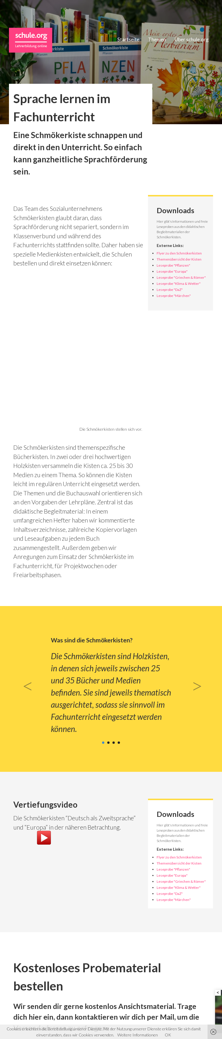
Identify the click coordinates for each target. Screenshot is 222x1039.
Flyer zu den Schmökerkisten (179, 253)
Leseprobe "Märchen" (174, 295)
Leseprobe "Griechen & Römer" (181, 277)
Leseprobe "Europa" (172, 271)
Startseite (128, 39)
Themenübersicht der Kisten (179, 259)
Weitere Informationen (137, 1034)
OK (168, 1034)
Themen (157, 39)
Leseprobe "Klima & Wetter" (179, 283)
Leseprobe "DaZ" (170, 289)
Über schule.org (192, 39)
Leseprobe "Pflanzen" (173, 265)
